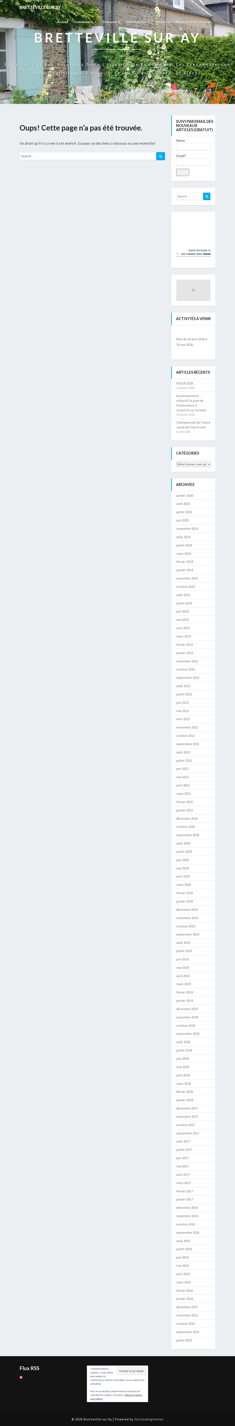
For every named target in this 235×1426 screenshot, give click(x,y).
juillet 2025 (184, 512)
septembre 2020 (187, 835)
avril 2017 (183, 1174)
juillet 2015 (184, 1340)
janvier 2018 (184, 1100)
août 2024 (183, 537)
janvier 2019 (184, 1000)
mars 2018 (183, 1083)
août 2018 (183, 1042)
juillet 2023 (184, 603)
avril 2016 (183, 1274)
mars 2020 (183, 884)
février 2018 (184, 1092)
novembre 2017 (187, 1116)
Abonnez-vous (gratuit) (194, 22)
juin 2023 (182, 611)
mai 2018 (182, 1067)
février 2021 (184, 802)
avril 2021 (183, 785)
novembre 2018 (187, 1017)
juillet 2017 (184, 1149)
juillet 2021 (184, 760)
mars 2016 (183, 1282)
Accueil (62, 22)
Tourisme (111, 22)
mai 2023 (182, 619)
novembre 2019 (187, 918)
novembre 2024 (187, 528)
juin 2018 (182, 1058)
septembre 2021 (187, 744)
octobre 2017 (185, 1125)
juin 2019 (182, 959)
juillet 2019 (184, 951)
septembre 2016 (187, 1232)
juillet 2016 (184, 1249)
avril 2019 (183, 976)
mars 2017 (183, 1183)
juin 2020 (182, 860)
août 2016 (183, 1241)
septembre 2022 (187, 677)
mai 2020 (182, 868)
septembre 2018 (187, 1034)
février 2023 (184, 644)
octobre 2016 (185, 1224)
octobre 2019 (185, 926)
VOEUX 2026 (184, 383)
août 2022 (183, 686)
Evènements (85, 22)
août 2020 (183, 843)
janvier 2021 (184, 810)
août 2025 (183, 504)
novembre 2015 (187, 1315)
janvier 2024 (184, 570)
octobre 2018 (185, 1025)
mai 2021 (182, 777)
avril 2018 (183, 1075)
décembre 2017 (187, 1108)
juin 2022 (182, 702)
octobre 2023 (185, 586)
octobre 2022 (185, 669)
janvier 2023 (184, 653)
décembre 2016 (187, 1207)
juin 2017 (182, 1158)
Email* (193, 160)
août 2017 (183, 1141)
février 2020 (184, 893)
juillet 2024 (184, 545)
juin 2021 (182, 769)
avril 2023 (183, 628)
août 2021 (183, 752)
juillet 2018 (184, 1050)
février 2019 (184, 992)
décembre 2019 (187, 909)
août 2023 (183, 595)
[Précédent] (179, 331)
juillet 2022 (184, 694)
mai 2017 (182, 1166)
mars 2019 (183, 984)
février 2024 (184, 562)
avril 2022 (183, 719)
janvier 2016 (184, 1299)
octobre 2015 (185, 1323)
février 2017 (184, 1191)
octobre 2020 (185, 827)
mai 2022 (182, 711)
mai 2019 (182, 967)
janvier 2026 (184, 495)
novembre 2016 (187, 1216)
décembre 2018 (187, 1009)
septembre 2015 (187, 1332)
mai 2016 (182, 1265)
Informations (137, 22)
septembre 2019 (187, 934)
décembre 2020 (187, 818)
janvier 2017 (184, 1199)
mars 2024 (183, 553)
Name (193, 144)
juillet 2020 (184, 851)
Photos (162, 22)
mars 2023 (183, 636)
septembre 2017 (187, 1133)
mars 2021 (183, 793)
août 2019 (183, 942)
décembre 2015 (187, 1307)
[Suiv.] (207, 331)
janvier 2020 (184, 901)
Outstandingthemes (148, 1419)
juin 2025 (182, 520)
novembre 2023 (187, 578)
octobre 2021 (185, 735)
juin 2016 (182, 1257)
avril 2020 (183, 876)
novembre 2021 (187, 727)
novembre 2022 (187, 661)
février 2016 (184, 1290)
